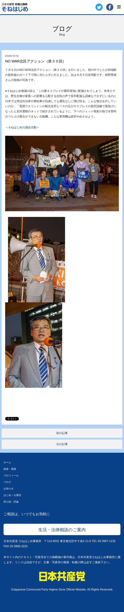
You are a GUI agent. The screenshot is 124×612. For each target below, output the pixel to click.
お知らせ (9, 488)
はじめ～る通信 (12, 495)
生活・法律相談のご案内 (62, 529)
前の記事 (62, 433)
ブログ (7, 482)
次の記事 (62, 444)
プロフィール (11, 475)
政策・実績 (10, 468)
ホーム (7, 462)
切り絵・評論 (11, 501)
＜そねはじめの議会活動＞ (22, 127)
